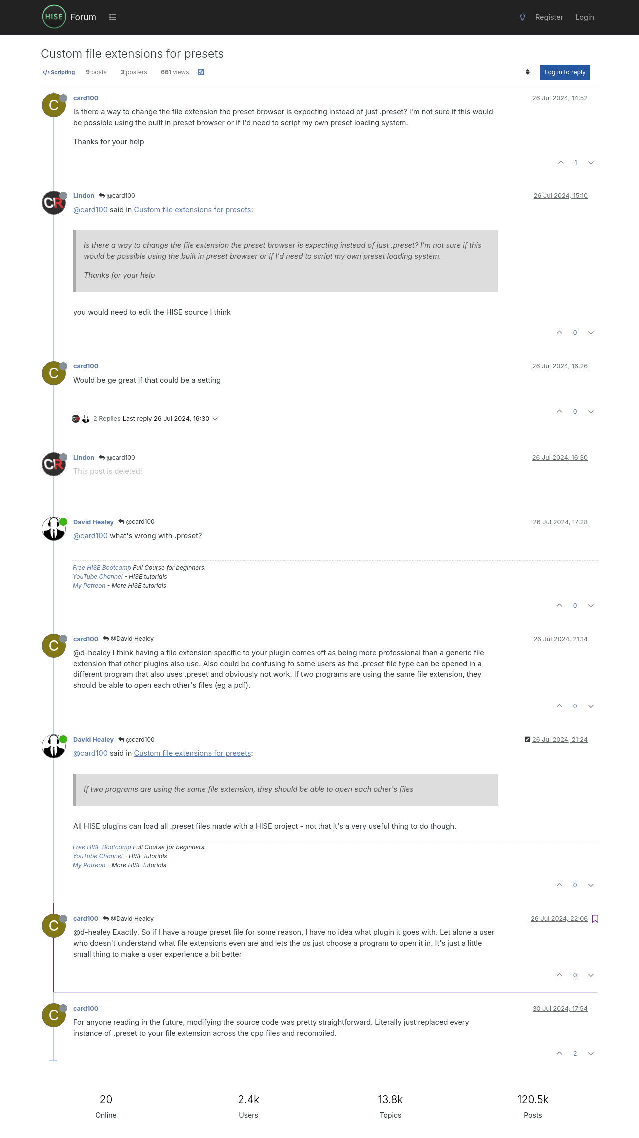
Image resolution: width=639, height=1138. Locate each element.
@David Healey (128, 638)
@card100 (117, 195)
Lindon (83, 195)
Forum (83, 17)
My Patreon (89, 585)
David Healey (93, 522)
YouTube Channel (98, 576)
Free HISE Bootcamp (102, 567)
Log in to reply (565, 72)
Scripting (59, 72)
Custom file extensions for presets (192, 209)
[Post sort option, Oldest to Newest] (527, 72)
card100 (85, 98)
